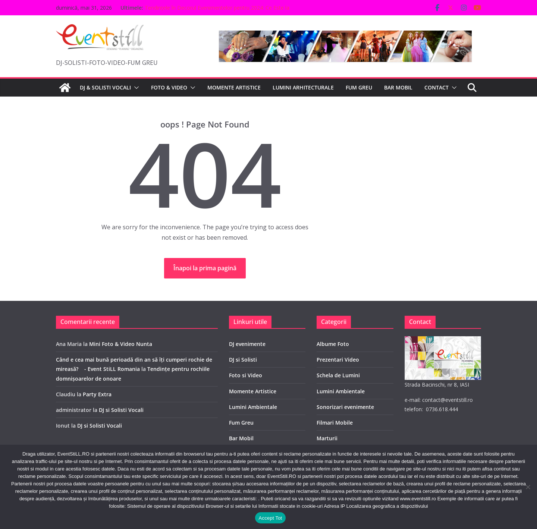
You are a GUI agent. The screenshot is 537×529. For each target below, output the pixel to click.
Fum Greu (241, 422)
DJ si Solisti (243, 359)
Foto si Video (245, 375)
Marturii (327, 438)
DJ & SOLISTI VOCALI (105, 87)
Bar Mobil (241, 438)
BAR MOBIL (398, 87)
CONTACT (436, 87)
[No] (527, 487)
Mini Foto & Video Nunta (120, 343)
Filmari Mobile (335, 422)
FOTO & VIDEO (169, 87)
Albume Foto (333, 343)
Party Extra (97, 394)
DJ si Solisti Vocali (121, 409)
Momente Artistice (252, 391)
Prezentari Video (338, 359)
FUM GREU (359, 87)
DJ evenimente (247, 343)
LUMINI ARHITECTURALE (303, 87)
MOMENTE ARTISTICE (234, 87)
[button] (135, 87)
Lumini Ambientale (253, 406)
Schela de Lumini (338, 375)
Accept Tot (270, 518)
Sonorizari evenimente (345, 406)
